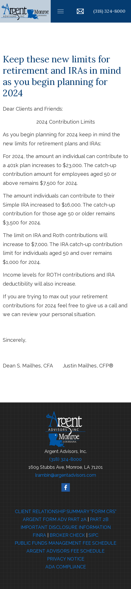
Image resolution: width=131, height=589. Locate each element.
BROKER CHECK (67, 535)
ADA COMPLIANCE (65, 567)
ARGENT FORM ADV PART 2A (54, 519)
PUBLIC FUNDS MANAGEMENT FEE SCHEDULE (65, 543)
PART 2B (99, 519)
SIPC (93, 535)
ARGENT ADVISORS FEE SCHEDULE (65, 551)
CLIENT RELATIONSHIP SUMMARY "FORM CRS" (65, 511)
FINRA (39, 535)
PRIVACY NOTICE (65, 559)
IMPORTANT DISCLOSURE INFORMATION (66, 527)
